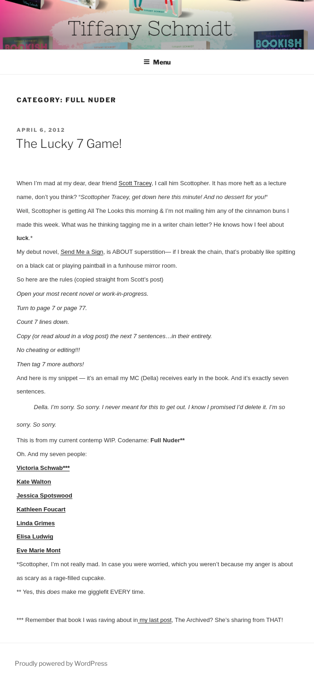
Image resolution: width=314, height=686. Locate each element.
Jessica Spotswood (44, 495)
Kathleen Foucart (41, 509)
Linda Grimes (36, 523)
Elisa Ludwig (35, 536)
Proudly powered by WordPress (61, 663)
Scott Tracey (134, 183)
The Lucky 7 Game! (69, 143)
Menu (157, 62)
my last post (155, 619)
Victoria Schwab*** (43, 467)
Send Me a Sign (81, 251)
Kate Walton (34, 481)
